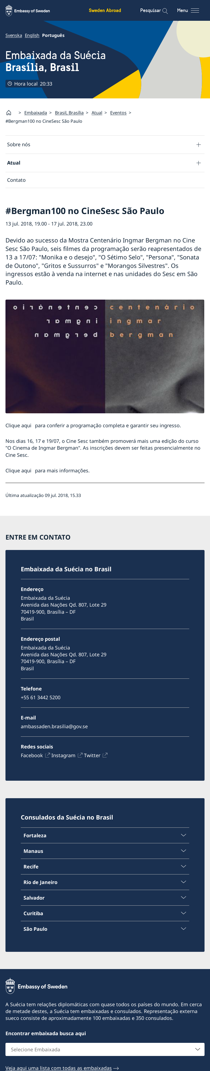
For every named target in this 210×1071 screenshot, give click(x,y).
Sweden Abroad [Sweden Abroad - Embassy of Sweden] (105, 10)
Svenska (13, 35)
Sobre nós (18, 144)
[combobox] (105, 1049)
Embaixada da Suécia (55, 61)
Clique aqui (18, 425)
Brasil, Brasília (69, 113)
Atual (97, 113)
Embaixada (35, 113)
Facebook (32, 755)
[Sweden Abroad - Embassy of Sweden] (32, 10)
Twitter (92, 755)
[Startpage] (10, 112)
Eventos (118, 113)
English (32, 35)
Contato (16, 180)
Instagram (63, 755)
